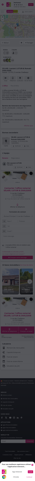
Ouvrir (30, 472)
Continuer (29, 477)
